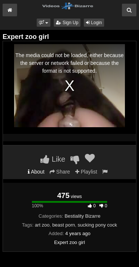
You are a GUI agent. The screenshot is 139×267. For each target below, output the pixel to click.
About (36, 172)
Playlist (86, 172)
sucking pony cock (97, 225)
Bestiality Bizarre (82, 216)
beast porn (63, 225)
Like (52, 159)
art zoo (42, 225)
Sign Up (67, 22)
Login (94, 22)
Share (60, 172)
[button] (43, 23)
